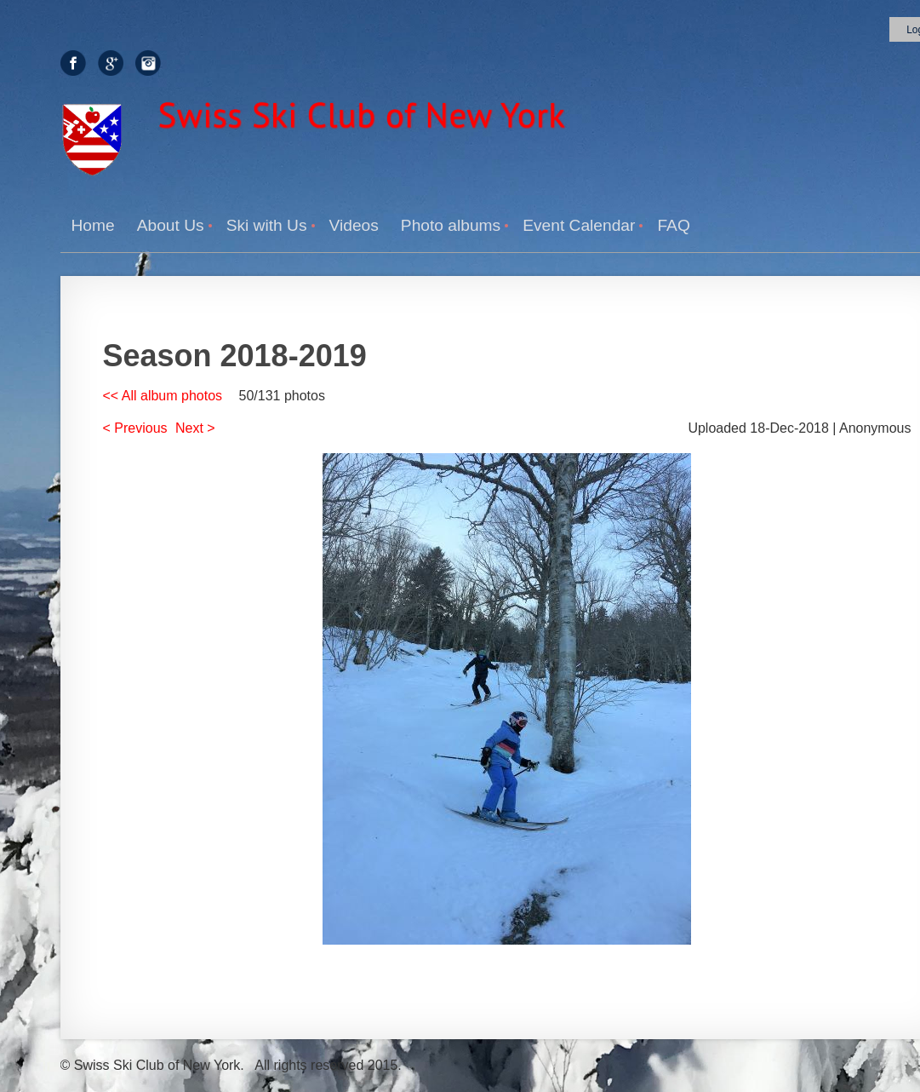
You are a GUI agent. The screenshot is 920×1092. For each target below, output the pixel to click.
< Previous (135, 428)
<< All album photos (163, 395)
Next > (195, 428)
